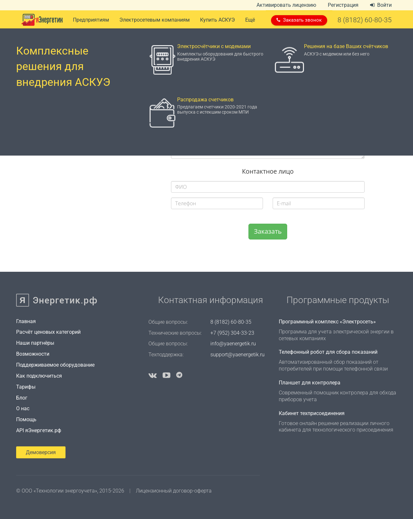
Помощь (26, 419)
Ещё (250, 20)
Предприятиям (91, 20)
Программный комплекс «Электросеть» (327, 322)
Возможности (32, 354)
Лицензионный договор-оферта (174, 491)
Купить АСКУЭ (217, 20)
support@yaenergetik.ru (237, 354)
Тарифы (25, 387)
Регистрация (343, 5)
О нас (22, 408)
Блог (21, 398)
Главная (26, 321)
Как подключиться (39, 376)
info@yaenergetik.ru (233, 344)
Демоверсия (41, 452)
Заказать (268, 231)
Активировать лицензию (286, 5)
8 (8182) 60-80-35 (230, 322)
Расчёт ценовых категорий (48, 332)
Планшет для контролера (309, 383)
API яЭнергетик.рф (38, 430)
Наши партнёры (35, 343)
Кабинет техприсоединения (312, 413)
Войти (381, 5)
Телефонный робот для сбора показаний (328, 352)
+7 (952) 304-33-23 (232, 333)
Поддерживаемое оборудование (55, 365)
